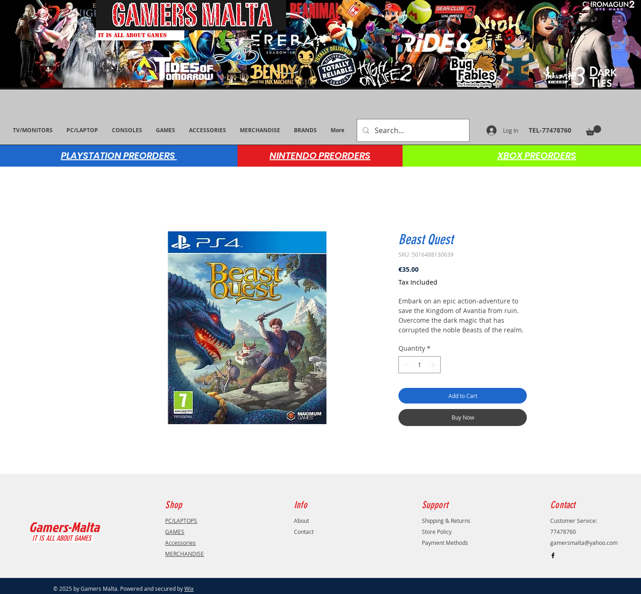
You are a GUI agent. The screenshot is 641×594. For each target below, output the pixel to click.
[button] (593, 130)
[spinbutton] (419, 365)
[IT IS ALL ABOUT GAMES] (140, 35)
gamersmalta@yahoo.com (584, 542)
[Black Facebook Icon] (553, 555)
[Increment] (433, 365)
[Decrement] (405, 365)
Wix (188, 588)
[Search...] (412, 130)
